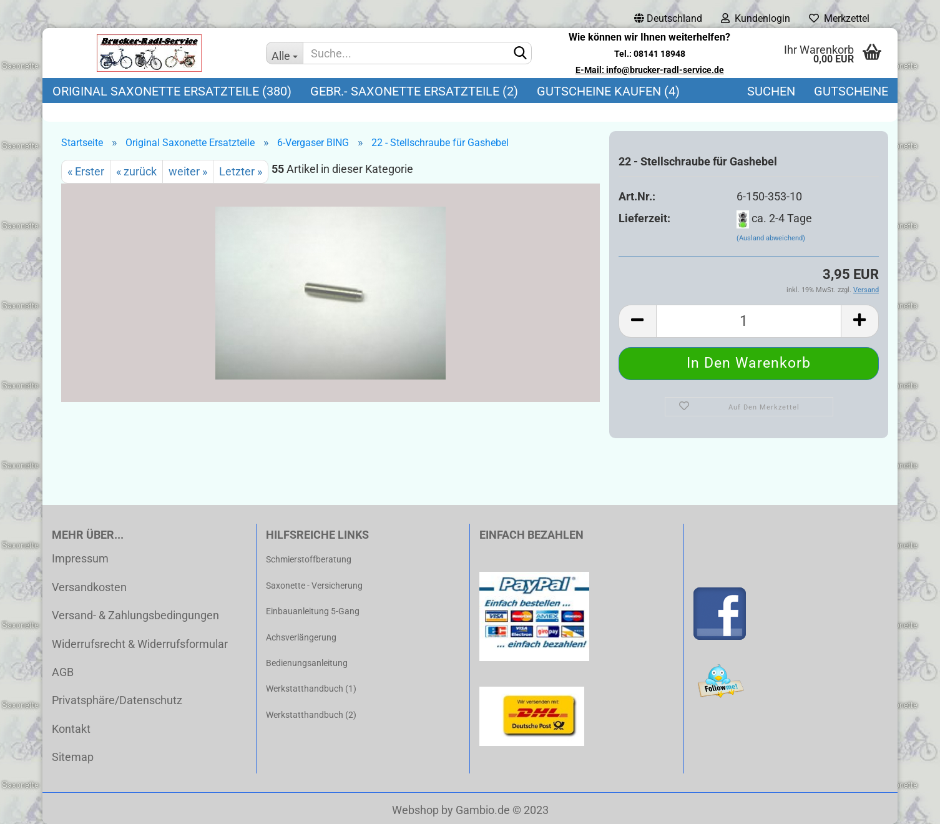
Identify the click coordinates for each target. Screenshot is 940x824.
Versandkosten (89, 587)
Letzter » (240, 171)
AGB (63, 672)
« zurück (136, 171)
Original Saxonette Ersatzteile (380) (171, 91)
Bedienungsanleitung (307, 663)
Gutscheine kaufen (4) (608, 91)
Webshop (415, 810)
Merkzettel (839, 18)
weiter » (188, 171)
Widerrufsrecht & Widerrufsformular (140, 643)
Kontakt (71, 728)
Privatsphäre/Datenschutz (117, 700)
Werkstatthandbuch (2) (311, 715)
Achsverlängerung (301, 637)
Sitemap (73, 756)
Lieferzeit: (644, 218)
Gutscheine (851, 91)
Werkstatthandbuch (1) (311, 689)
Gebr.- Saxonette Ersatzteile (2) (414, 91)
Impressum (80, 558)
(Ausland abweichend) (771, 238)
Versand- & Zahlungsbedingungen (135, 615)
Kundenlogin (755, 18)
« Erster (85, 171)
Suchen (771, 91)
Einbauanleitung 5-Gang (313, 611)
